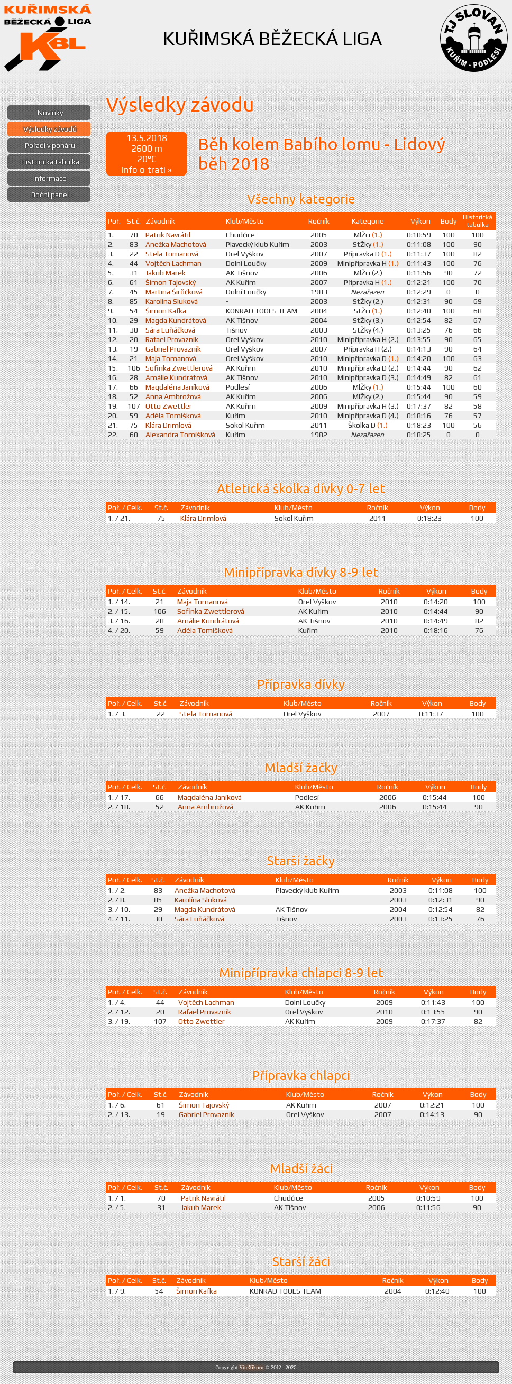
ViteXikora (251, 1367)
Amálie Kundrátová (176, 377)
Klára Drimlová (168, 425)
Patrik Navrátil (167, 234)
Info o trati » (146, 169)
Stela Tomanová (171, 254)
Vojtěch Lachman (173, 263)
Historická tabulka (50, 162)
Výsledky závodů (50, 129)
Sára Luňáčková (170, 330)
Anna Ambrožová (173, 396)
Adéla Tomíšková (173, 415)
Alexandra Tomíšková (180, 434)
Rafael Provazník (171, 339)
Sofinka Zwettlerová (179, 368)
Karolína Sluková (171, 301)
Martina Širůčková (174, 292)
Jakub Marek (165, 273)
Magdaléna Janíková (177, 387)
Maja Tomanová (170, 358)
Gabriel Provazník (173, 349)
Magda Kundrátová (175, 320)
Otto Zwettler (168, 406)
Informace (50, 178)
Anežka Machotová (175, 244)
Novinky (50, 112)
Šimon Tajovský (170, 282)
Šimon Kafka (165, 311)
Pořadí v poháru (50, 145)
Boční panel (50, 194)
